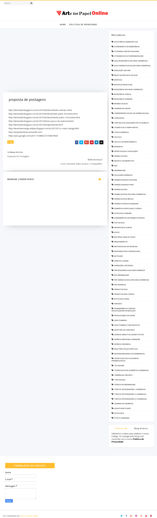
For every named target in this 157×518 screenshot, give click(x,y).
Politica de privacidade (121, 429)
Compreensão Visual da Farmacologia (131, 113)
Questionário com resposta (127, 325)
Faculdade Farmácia (123, 175)
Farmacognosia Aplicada (125, 180)
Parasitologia (121, 289)
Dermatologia (120, 156)
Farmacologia (120, 189)
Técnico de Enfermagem (124, 385)
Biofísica (118, 80)
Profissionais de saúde (124, 316)
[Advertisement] (54, 61)
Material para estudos (124, 237)
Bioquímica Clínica (122, 94)
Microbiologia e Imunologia (127, 251)
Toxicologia (119, 380)
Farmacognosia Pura (124, 185)
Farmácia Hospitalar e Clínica (128, 208)
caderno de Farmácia (123, 404)
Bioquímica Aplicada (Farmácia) (128, 89)
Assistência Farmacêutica (126, 42)
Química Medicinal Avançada (127, 339)
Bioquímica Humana (123, 99)
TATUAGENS (119, 365)
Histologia (119, 223)
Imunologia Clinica (123, 227)
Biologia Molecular (123, 85)
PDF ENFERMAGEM (121, 275)
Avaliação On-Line (122, 70)
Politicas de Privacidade (83, 24)
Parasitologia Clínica (124, 294)
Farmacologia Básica (123, 199)
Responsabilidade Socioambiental (129, 354)
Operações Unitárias (123, 266)
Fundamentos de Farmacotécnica (129, 218)
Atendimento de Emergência (127, 47)
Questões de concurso (124, 330)
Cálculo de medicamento (125, 142)
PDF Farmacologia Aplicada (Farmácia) (131, 280)
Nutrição (118, 256)
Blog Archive (141, 428)
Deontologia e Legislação (126, 151)
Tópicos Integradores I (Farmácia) (130, 389)
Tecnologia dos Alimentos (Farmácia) (131, 370)
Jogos (117, 232)
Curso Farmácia (121, 132)
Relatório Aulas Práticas (126, 349)
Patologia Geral (121, 299)
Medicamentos (120, 242)
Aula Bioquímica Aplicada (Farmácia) (131, 61)
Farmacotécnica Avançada (126, 204)
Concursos (119, 118)
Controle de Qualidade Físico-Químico (131, 123)
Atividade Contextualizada (126, 51)
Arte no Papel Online (29, 513)
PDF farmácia (120, 285)
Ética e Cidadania (122, 418)
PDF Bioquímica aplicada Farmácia (129, 270)
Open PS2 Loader (121, 261)
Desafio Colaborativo (124, 161)
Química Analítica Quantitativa (129, 335)
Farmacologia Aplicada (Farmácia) (130, 194)
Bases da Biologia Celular (126, 75)
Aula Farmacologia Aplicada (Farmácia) (132, 66)
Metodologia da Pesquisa (126, 247)
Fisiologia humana (123, 213)
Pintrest (118, 304)
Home (63, 24)
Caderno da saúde (122, 108)
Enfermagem (119, 170)
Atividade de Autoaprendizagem (128, 56)
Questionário (120, 320)
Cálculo (118, 137)
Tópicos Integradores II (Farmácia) (130, 394)
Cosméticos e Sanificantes (126, 128)
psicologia (119, 413)
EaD (115, 166)
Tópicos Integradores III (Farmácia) (130, 399)
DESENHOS (118, 147)
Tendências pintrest (123, 375)
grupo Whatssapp (122, 408)
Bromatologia (121, 104)
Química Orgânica (122, 344)
